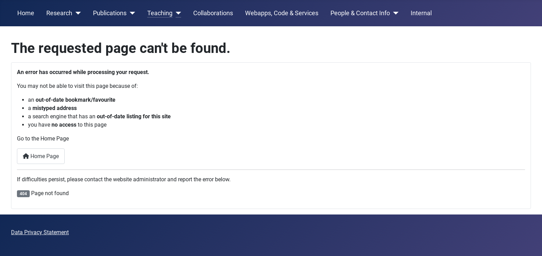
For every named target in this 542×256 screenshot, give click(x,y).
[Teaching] (176, 13)
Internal (421, 13)
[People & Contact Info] (394, 13)
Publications (110, 13)
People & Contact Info (360, 13)
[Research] (76, 13)
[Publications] (131, 13)
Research (59, 13)
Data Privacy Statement (40, 232)
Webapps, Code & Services (281, 13)
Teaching (159, 13)
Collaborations (213, 13)
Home (25, 13)
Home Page (41, 156)
